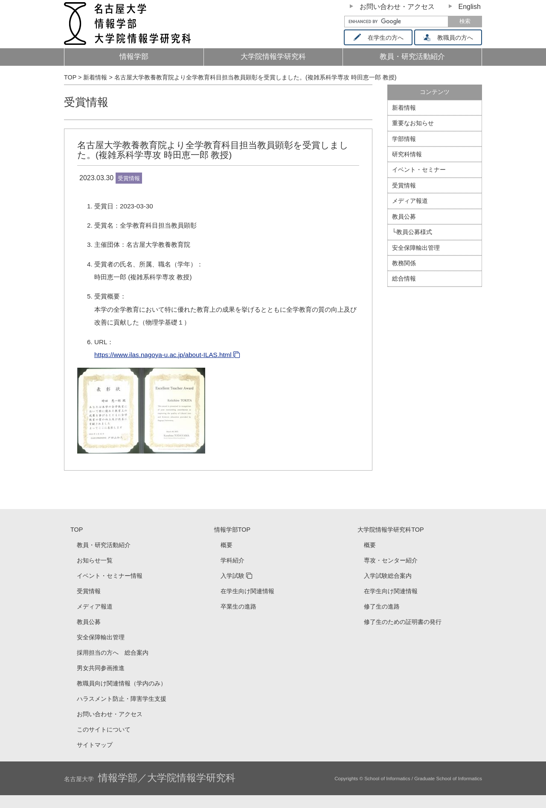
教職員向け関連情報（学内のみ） (121, 683)
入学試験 (232, 575)
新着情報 (404, 107)
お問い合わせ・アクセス (397, 6)
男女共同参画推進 (101, 668)
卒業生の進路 (238, 606)
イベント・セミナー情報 (109, 575)
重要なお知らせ (413, 123)
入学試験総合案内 (388, 575)
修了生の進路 (382, 606)
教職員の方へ (451, 37)
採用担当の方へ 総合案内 (112, 652)
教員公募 (404, 216)
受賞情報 (86, 102)
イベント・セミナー (419, 169)
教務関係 (404, 263)
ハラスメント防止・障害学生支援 (121, 698)
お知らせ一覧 (95, 560)
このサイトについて (104, 729)
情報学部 (133, 57)
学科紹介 (232, 560)
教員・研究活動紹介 (426, 59)
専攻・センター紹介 (391, 560)
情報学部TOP (232, 529)
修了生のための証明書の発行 (402, 621)
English (470, 6)
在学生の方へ (381, 37)
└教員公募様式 (412, 231)
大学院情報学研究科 (273, 57)
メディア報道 (410, 200)
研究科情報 (407, 154)
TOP (76, 529)
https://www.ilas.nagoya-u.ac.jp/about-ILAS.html (163, 354)
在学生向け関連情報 (247, 591)
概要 (226, 545)
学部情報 (404, 138)
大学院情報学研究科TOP (390, 529)
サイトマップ (95, 744)
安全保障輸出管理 (416, 247)
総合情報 (404, 278)
